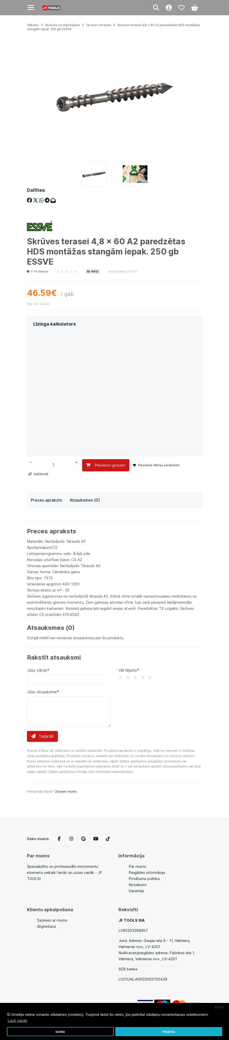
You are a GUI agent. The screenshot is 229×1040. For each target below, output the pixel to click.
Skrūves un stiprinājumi (62, 25)
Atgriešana (46, 926)
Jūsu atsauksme (42, 691)
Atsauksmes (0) (85, 500)
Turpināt (42, 736)
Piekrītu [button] (168, 1032)
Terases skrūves (98, 25)
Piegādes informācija (147, 872)
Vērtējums (127, 670)
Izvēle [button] (60, 1032)
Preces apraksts (46, 500)
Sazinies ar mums (52, 920)
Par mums (137, 866)
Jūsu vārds (37, 670)
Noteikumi (137, 884)
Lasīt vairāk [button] (17, 1020)
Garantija (136, 890)
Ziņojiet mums (66, 791)
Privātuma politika (144, 878)
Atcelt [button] (219, 1007)
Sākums (33, 25)
